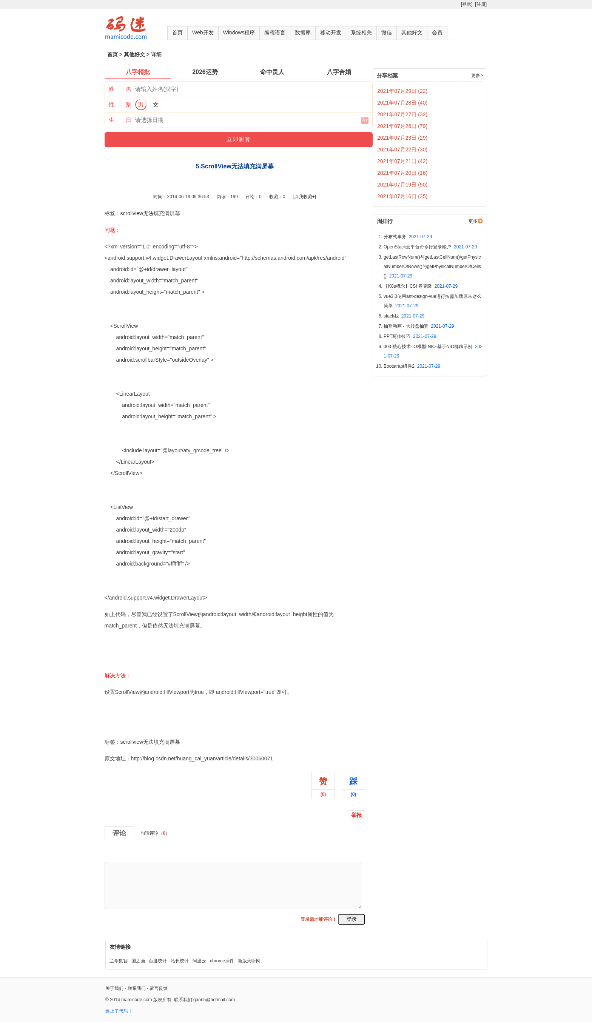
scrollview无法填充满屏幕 (150, 213)
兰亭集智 (118, 960)
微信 (386, 32)
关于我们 (114, 988)
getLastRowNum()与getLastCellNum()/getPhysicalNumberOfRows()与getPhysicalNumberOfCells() (432, 266)
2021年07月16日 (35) (402, 196)
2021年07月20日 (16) (402, 173)
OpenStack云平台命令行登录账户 (430, 247)
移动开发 (330, 32)
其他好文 (411, 32)
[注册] (481, 4)
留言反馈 (159, 988)
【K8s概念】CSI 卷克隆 (421, 286)
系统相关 (361, 32)
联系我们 (137, 988)
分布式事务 (408, 236)
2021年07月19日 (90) (402, 185)
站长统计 (180, 960)
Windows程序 (239, 32)
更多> (477, 75)
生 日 (120, 120)
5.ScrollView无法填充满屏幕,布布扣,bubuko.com (161, 709)
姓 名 (120, 89)
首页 (177, 32)
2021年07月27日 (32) (402, 114)
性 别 (120, 104)
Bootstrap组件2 (412, 366)
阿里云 (199, 960)
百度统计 (158, 960)
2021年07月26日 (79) (402, 126)
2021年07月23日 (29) (402, 138)
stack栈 (404, 316)
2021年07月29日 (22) (402, 91)
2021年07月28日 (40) (402, 103)
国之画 (138, 960)
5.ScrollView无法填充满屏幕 (138, 725)
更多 (473, 221)
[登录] (467, 4)
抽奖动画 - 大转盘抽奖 (419, 326)
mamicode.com (136, 999)
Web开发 (203, 32)
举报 (356, 815)
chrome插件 (222, 960)
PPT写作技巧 (410, 336)
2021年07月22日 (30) (402, 149)
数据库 (303, 32)
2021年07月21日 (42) (402, 161)
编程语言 (274, 32)
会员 (437, 32)
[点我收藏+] (304, 196)
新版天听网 (249, 960)
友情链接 (120, 947)
